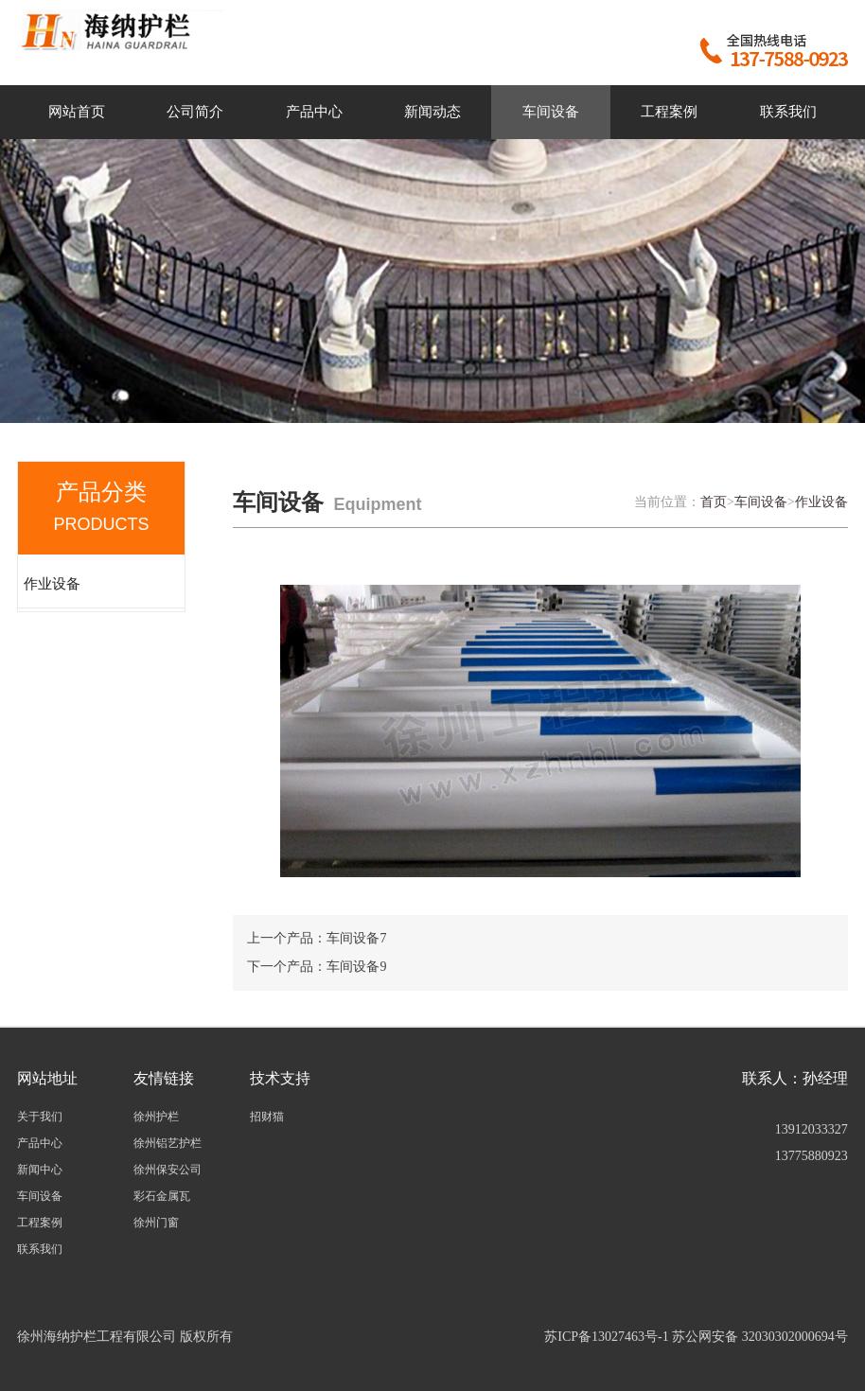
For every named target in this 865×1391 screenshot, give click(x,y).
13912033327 (811, 1129)
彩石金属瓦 (161, 1196)
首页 (713, 502)
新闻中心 (39, 1169)
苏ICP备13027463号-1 (606, 1336)
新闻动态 (432, 111)
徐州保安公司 (167, 1169)
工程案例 (669, 111)
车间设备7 (356, 938)
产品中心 (314, 111)
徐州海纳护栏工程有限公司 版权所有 (125, 1336)
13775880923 (811, 1156)
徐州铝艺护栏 (167, 1143)
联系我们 (788, 111)
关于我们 (39, 1116)
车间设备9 (356, 967)
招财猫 (267, 1116)
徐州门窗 (156, 1222)
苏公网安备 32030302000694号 (760, 1336)
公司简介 (195, 111)
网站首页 (76, 111)
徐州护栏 (156, 1116)
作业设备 (52, 583)
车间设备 (550, 111)
